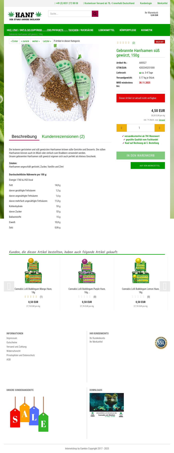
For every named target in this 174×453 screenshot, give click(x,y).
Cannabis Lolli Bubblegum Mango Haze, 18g (33, 291)
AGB (9, 359)
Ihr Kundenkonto (97, 338)
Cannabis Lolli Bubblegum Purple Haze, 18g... (86, 291)
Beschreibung (24, 136)
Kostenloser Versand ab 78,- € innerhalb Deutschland (108, 3)
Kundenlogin (146, 3)
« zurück (25, 41)
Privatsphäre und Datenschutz (21, 355)
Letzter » (47, 41)
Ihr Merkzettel (96, 342)
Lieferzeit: (121, 72)
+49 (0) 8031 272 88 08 (66, 3)
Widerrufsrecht (14, 351)
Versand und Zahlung (17, 346)
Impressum (12, 338)
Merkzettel (162, 3)
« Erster (14, 41)
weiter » (36, 41)
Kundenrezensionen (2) (63, 136)
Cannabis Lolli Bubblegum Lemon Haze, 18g (140, 291)
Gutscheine (12, 342)
